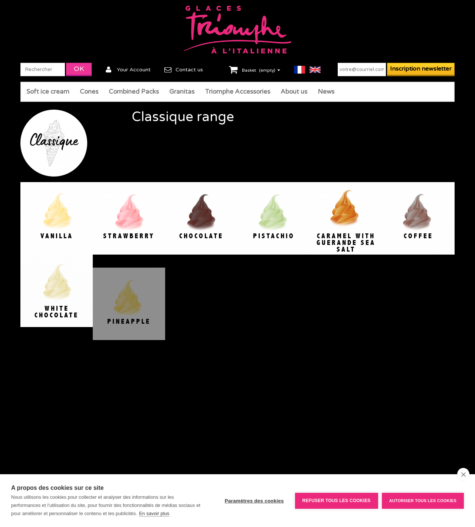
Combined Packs (134, 92)
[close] (463, 474)
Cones (89, 92)
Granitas (181, 92)
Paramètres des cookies (254, 501)
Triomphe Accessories (237, 92)
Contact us (189, 70)
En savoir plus (154, 513)
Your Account (134, 70)
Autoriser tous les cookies (422, 500)
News (326, 92)
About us (294, 92)
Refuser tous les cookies (336, 500)
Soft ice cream (47, 92)
